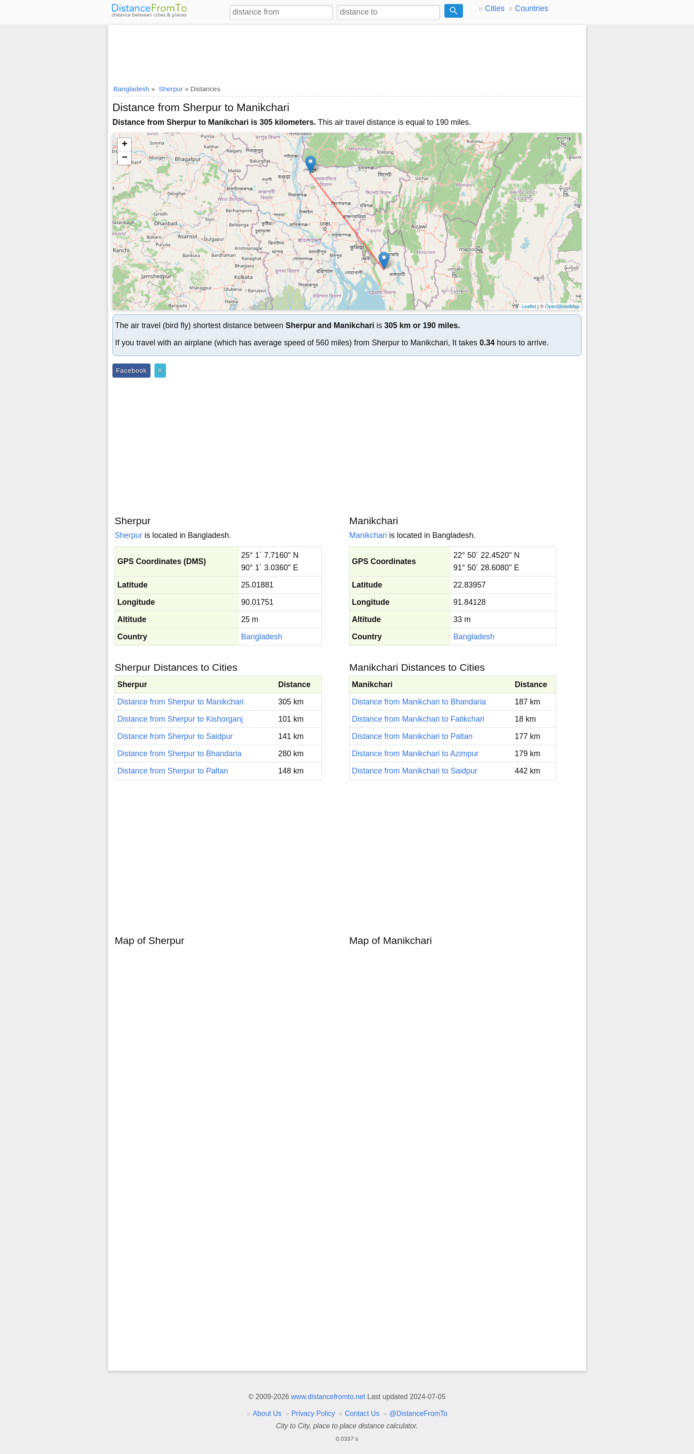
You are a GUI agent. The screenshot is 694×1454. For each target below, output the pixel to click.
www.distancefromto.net (328, 1396)
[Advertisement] (347, 52)
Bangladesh (261, 636)
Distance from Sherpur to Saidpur (175, 736)
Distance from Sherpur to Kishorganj (180, 719)
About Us (267, 1413)
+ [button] (124, 144)
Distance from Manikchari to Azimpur (415, 753)
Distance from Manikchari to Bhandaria (419, 701)
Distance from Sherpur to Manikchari (180, 701)
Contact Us (362, 1413)
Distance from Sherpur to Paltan (172, 770)
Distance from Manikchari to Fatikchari (418, 719)
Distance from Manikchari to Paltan (412, 736)
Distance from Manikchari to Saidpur (415, 770)
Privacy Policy (313, 1413)
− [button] (124, 158)
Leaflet (528, 306)
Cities (495, 8)
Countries (531, 8)
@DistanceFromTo (418, 1413)
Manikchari (368, 535)
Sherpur (129, 535)
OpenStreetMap (562, 306)
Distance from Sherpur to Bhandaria (179, 753)
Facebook (131, 370)
